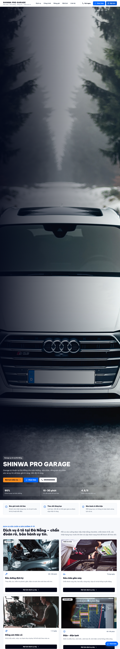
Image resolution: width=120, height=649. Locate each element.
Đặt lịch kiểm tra (13, 480)
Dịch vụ (38, 3)
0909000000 (48, 480)
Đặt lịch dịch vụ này (31, 591)
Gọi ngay (86, 3)
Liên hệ (72, 3)
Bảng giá (57, 3)
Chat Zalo (99, 3)
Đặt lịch (65, 3)
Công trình (47, 3)
